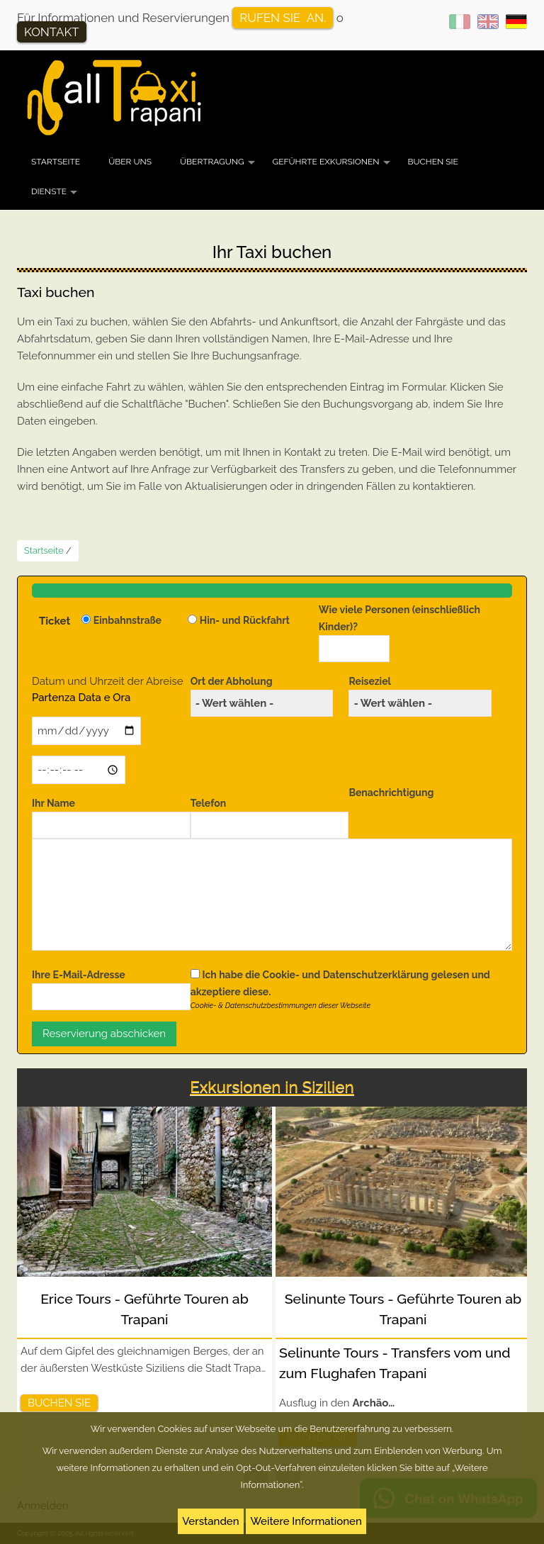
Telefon (208, 803)
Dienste (56, 196)
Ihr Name (53, 803)
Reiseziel (369, 681)
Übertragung (219, 167)
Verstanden (210, 1521)
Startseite (55, 162)
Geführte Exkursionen (333, 167)
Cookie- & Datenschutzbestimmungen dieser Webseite (280, 1005)
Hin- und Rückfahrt (245, 620)
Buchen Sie (433, 162)
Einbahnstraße (128, 620)
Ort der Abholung (232, 681)
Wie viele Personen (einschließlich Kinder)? (399, 618)
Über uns (130, 162)
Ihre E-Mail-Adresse (78, 974)
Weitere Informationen (305, 1521)
